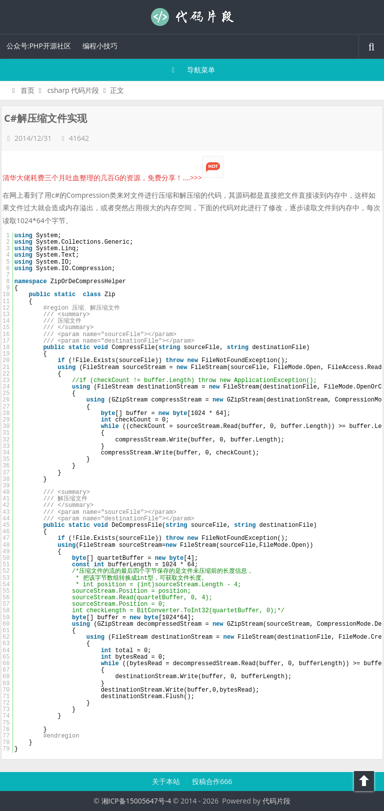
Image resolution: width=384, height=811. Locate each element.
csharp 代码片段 (74, 90)
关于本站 (167, 781)
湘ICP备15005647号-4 (137, 801)
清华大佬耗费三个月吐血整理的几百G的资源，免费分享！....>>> (113, 177)
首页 (21, 90)
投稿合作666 (212, 781)
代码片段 (192, 17)
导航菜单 (192, 69)
